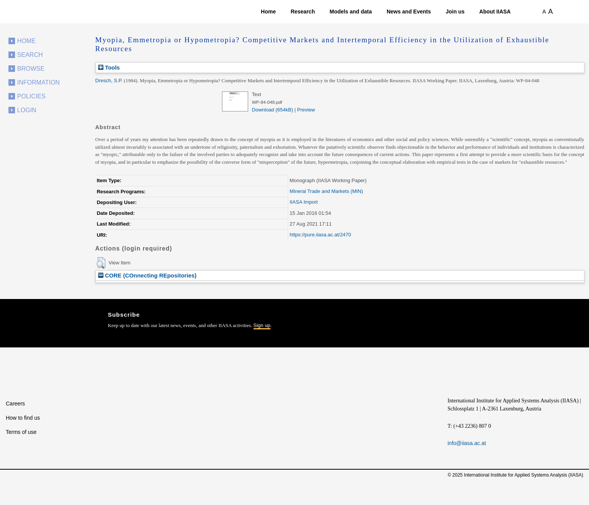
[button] (101, 263)
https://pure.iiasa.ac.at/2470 (320, 235)
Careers (15, 403)
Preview (306, 110)
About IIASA (495, 11)
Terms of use (21, 432)
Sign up (262, 325)
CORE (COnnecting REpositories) (147, 275)
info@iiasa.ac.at (466, 443)
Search (30, 54)
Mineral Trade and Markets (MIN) (326, 191)
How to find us (23, 418)
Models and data (351, 11)
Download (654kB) (272, 110)
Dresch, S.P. (109, 80)
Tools (109, 67)
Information (38, 82)
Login (27, 110)
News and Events (409, 11)
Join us (455, 11)
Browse (31, 68)
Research (302, 11)
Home (268, 11)
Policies (31, 96)
